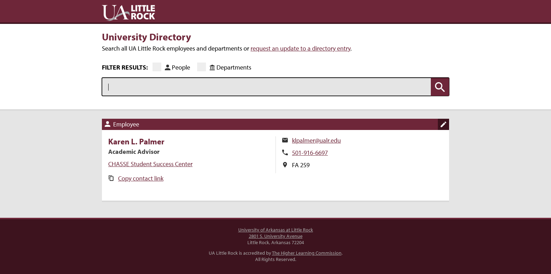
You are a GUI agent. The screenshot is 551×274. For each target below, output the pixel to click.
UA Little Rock (128, 13)
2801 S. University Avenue (276, 236)
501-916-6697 (310, 153)
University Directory (146, 36)
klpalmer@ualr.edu (316, 140)
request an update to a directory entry (300, 48)
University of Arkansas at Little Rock (275, 230)
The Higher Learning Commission (307, 253)
